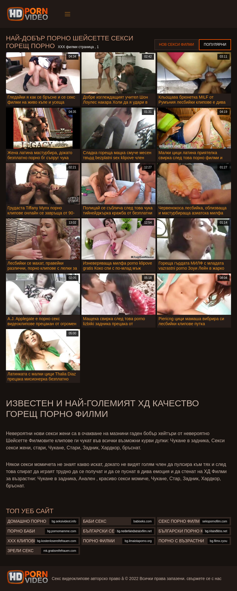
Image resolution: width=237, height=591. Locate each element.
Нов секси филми (176, 44)
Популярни (215, 44)
